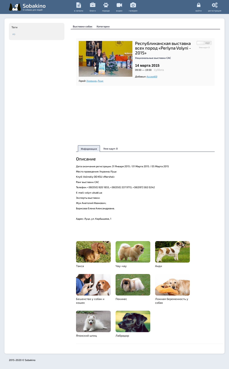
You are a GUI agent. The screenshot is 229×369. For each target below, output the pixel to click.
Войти (199, 7)
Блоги (93, 7)
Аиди (158, 266)
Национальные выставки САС (153, 57)
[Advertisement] (145, 115)
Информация (89, 148)
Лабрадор (122, 335)
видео (119, 7)
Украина (91, 80)
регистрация (214, 7)
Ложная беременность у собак (171, 300)
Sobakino (34, 6)
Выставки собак (82, 26)
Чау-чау (121, 266)
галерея (133, 7)
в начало (78, 7)
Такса (80, 266)
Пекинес (121, 298)
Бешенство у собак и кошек (90, 300)
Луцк (100, 80)
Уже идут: (110, 148)
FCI (14, 34)
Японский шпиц (86, 335)
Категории (103, 26)
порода (106, 7)
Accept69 (152, 76)
